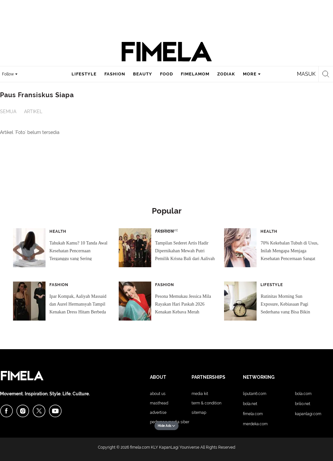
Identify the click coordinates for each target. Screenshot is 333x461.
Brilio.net (302, 404)
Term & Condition (206, 403)
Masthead (159, 403)
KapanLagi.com (308, 414)
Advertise (158, 412)
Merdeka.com (255, 424)
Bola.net (250, 404)
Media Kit (200, 393)
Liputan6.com (254, 393)
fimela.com (140, 447)
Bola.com (303, 393)
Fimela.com (253, 414)
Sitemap (199, 412)
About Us (158, 393)
